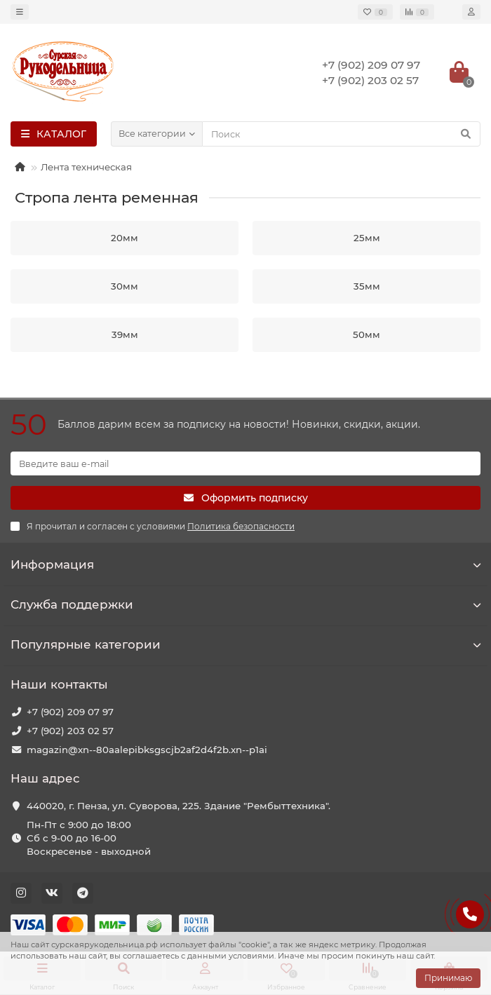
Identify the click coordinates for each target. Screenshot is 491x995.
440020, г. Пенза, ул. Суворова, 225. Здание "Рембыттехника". (178, 805)
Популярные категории (245, 644)
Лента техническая (86, 166)
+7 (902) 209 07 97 (70, 711)
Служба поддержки (245, 604)
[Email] (245, 463)
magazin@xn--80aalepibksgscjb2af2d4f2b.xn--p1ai (147, 749)
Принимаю (448, 978)
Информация (245, 564)
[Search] (341, 134)
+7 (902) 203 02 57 (70, 730)
